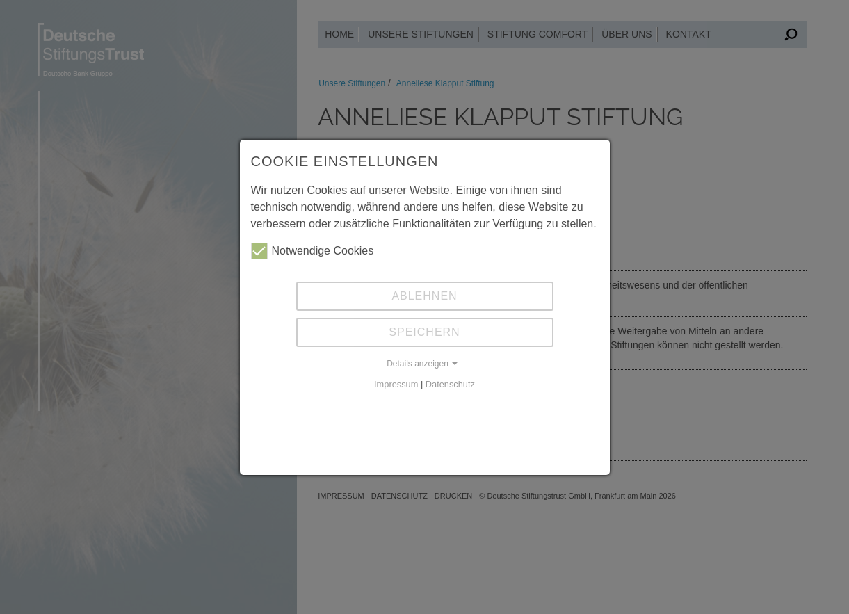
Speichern (424, 332)
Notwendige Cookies (312, 251)
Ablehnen (424, 296)
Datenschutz (450, 384)
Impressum (396, 384)
